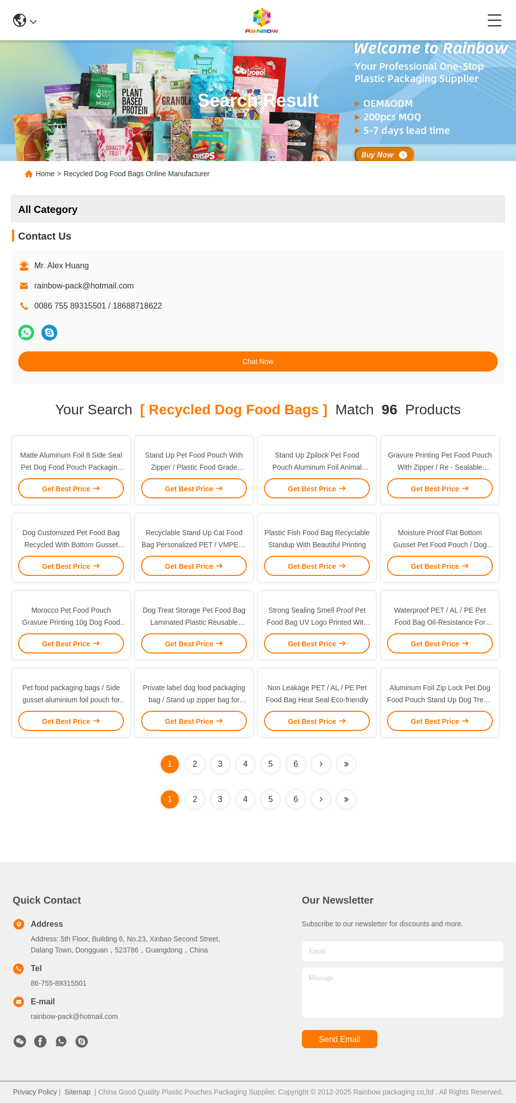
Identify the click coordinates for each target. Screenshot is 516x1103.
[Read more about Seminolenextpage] (321, 799)
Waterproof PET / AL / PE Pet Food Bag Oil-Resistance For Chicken (440, 622)
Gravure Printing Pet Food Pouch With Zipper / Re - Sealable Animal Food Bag (440, 467)
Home (45, 174)
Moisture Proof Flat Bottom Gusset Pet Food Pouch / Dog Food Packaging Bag (440, 545)
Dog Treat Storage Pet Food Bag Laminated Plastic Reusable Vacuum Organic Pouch (194, 622)
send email (339, 1039)
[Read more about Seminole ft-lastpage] (346, 799)
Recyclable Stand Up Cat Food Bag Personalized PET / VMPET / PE (194, 545)
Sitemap (77, 1092)
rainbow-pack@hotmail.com (84, 285)
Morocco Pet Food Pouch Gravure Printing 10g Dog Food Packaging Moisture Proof (71, 622)
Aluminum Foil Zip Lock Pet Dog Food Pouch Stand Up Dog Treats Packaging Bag (440, 700)
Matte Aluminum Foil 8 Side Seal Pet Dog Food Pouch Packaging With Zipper (71, 467)
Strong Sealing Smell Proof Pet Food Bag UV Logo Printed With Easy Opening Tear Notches (317, 622)
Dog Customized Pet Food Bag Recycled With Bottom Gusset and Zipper (71, 545)
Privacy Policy (35, 1092)
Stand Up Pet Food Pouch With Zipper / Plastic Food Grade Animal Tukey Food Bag (194, 467)
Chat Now (257, 361)
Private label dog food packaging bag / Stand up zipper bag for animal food (194, 700)
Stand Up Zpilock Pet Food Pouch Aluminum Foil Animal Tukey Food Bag (316, 467)
